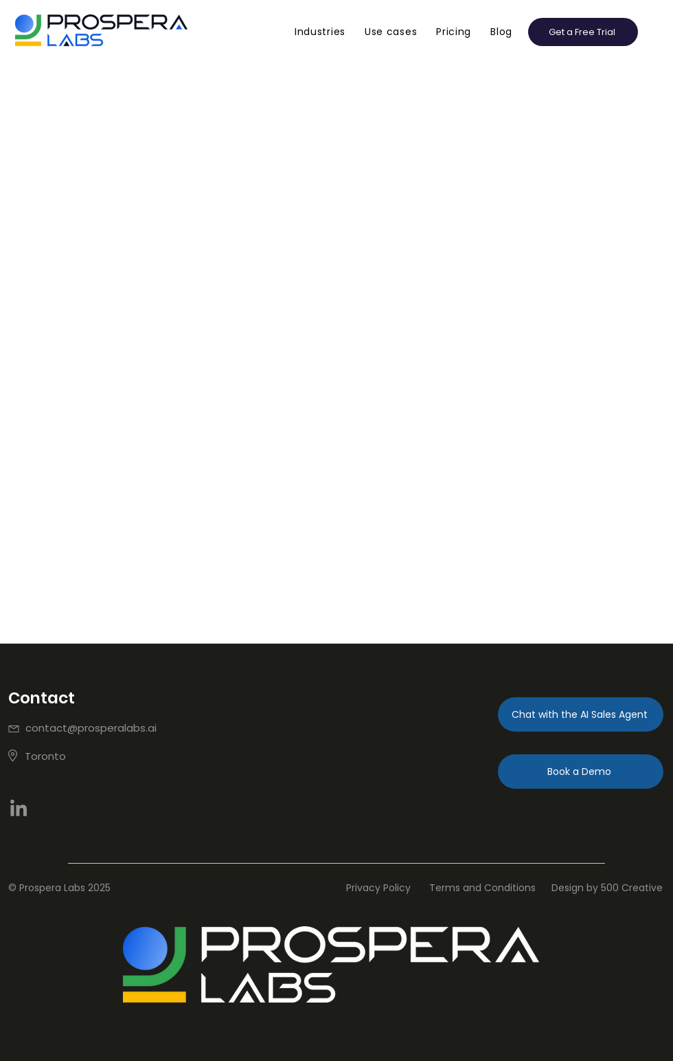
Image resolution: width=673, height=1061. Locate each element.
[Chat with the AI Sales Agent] (580, 714)
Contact (41, 698)
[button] (320, 32)
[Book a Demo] (580, 771)
